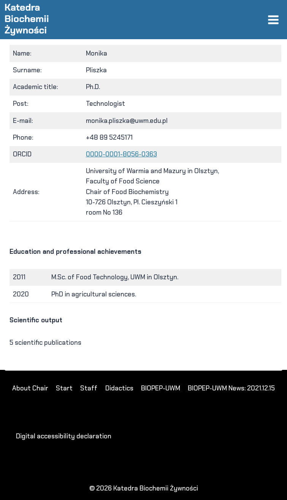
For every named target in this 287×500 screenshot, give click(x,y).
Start (64, 388)
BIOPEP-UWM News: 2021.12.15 (231, 388)
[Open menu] (273, 19)
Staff (88, 388)
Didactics (119, 388)
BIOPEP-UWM (160, 388)
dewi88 (27, 365)
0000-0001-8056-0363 (121, 154)
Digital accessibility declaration (63, 436)
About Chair (30, 388)
